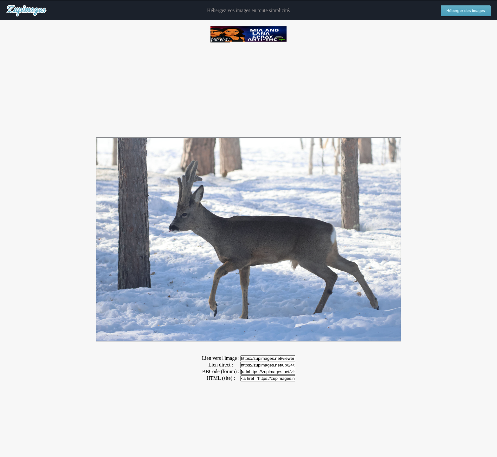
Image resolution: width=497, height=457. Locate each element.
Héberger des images (466, 11)
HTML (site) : (220, 378)
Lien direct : (220, 364)
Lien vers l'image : (221, 358)
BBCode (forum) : (220, 371)
